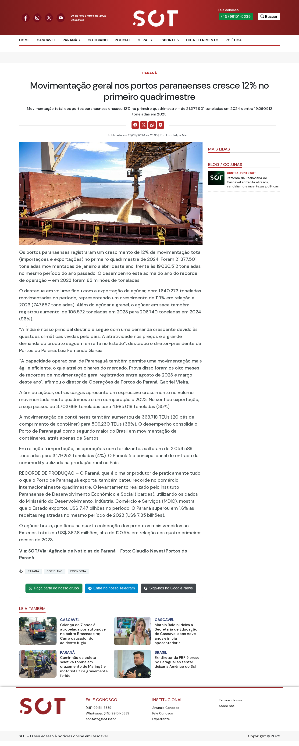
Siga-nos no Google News (168, 588)
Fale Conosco (162, 713)
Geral (143, 40)
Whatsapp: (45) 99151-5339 (107, 713)
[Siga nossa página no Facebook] (25, 17)
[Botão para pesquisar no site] (269, 16)
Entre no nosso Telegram (111, 588)
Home (24, 40)
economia (78, 571)
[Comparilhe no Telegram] (160, 125)
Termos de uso (230, 700)
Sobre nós (227, 706)
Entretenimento (202, 40)
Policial (123, 40)
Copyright (257, 736)
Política (233, 40)
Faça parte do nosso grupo (54, 588)
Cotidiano (98, 40)
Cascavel (46, 40)
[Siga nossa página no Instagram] (37, 17)
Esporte (168, 40)
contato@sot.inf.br (101, 719)
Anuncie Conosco (165, 708)
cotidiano (54, 571)
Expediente (161, 719)
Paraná (70, 40)
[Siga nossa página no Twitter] (49, 17)
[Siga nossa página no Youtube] (60, 17)
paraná (33, 571)
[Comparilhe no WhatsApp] (152, 125)
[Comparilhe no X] (143, 125)
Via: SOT (28, 551)
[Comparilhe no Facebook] (135, 125)
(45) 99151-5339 (236, 16)
